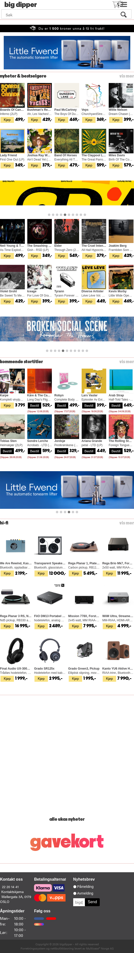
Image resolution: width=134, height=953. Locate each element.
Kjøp (7, 119)
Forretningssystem (33, 948)
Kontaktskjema (12, 891)
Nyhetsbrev (84, 879)
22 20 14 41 (10, 886)
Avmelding (85, 893)
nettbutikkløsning (62, 948)
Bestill (34, 405)
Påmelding (85, 887)
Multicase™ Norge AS (100, 948)
